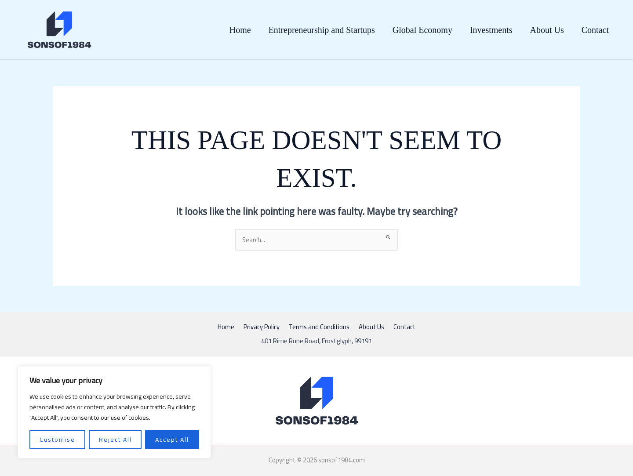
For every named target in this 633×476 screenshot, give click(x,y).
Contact (595, 30)
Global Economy (422, 30)
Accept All (172, 439)
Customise (57, 439)
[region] (114, 412)
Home (240, 30)
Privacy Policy (263, 327)
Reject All (115, 439)
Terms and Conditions (319, 327)
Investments (491, 30)
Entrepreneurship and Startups (322, 30)
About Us (547, 30)
